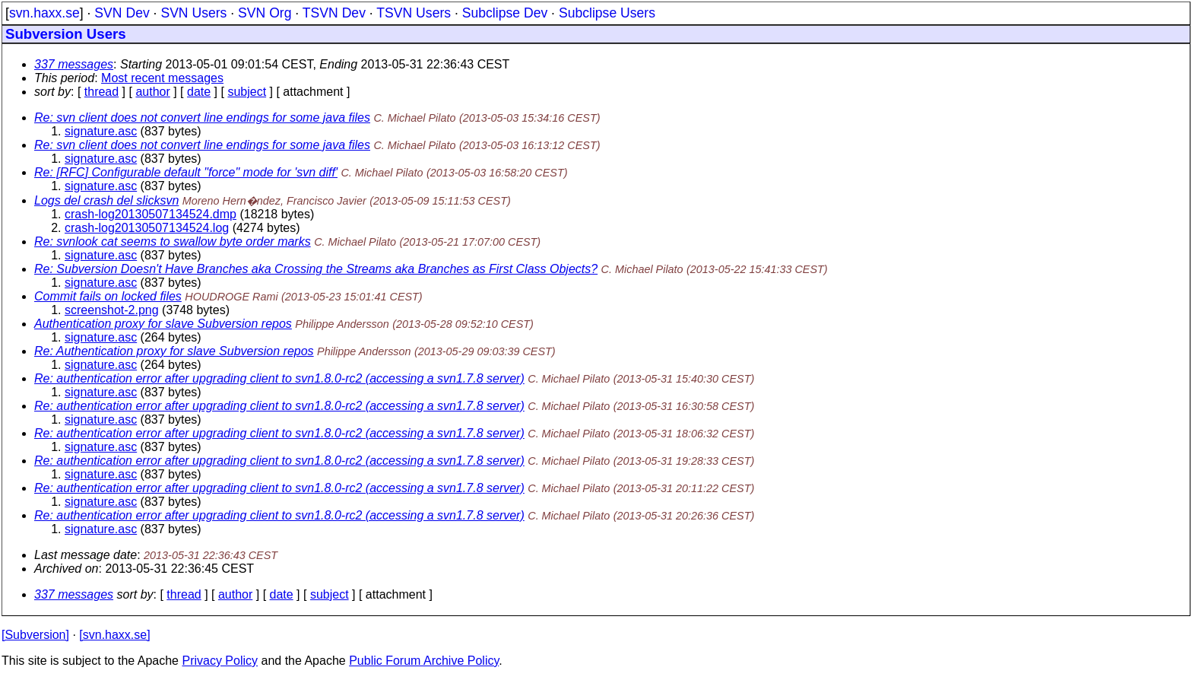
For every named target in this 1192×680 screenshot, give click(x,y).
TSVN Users (413, 13)
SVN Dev (121, 13)
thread (101, 91)
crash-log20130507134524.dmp (150, 214)
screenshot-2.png (112, 309)
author (152, 91)
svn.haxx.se (44, 13)
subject (246, 91)
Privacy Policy (220, 660)
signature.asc (101, 131)
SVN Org (264, 13)
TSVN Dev (334, 13)
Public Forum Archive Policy (424, 660)
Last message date (85, 554)
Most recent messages (162, 77)
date (199, 91)
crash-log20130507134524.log (147, 227)
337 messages (73, 64)
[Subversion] (35, 634)
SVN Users (193, 13)
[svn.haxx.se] (114, 634)
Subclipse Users (607, 13)
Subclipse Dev (504, 13)
